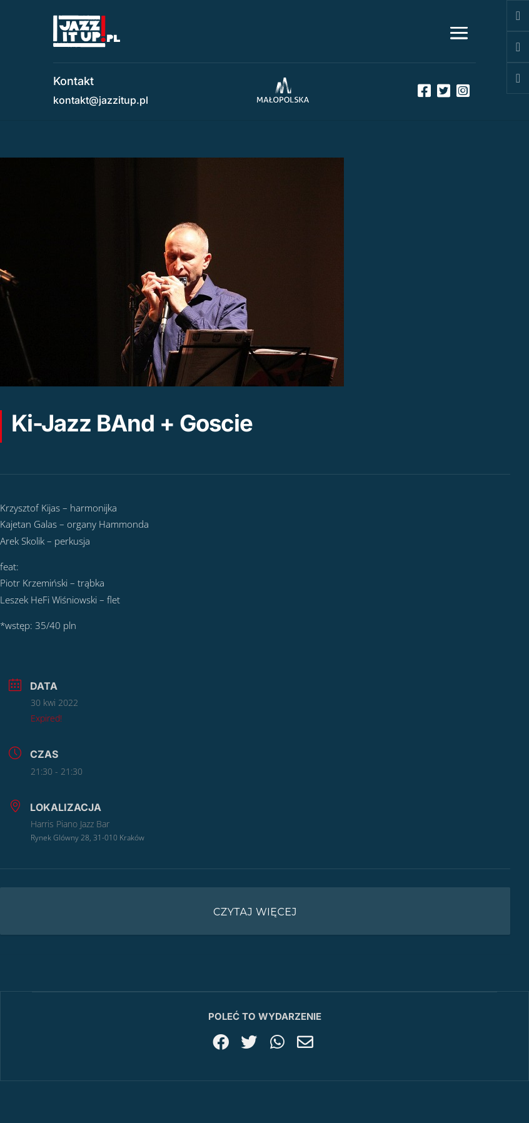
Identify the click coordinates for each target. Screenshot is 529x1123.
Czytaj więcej (255, 912)
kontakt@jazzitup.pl (100, 100)
